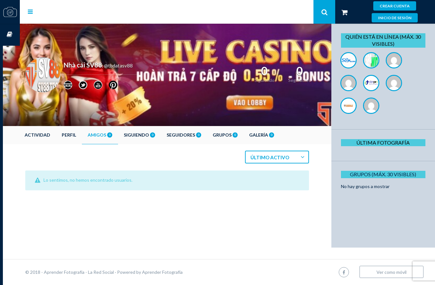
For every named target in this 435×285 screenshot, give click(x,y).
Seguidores (201, 135)
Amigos (117, 135)
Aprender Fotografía (179, 272)
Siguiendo (156, 135)
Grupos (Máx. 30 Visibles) (385, 174)
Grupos (242, 135)
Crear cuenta (395, 6)
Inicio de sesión (394, 17)
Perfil (86, 135)
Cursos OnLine (10, 35)
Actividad (54, 135)
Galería (278, 135)
